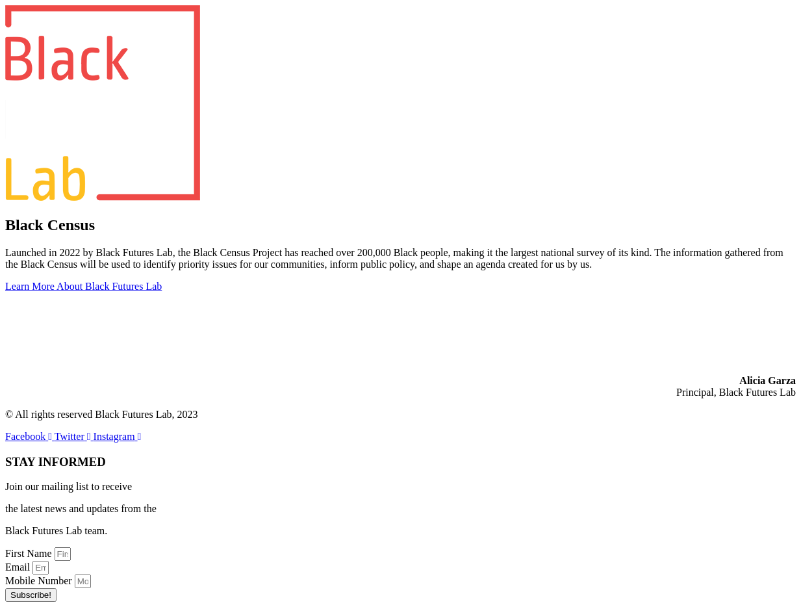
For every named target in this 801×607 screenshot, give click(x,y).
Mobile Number (40, 580)
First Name (30, 553)
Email (18, 567)
